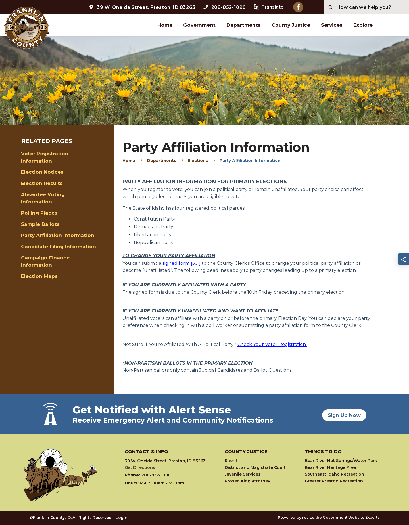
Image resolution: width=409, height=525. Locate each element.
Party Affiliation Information (57, 235)
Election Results (42, 183)
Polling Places (39, 213)
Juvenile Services (242, 474)
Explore (363, 25)
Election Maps (39, 276)
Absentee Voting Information (43, 198)
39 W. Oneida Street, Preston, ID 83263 (141, 7)
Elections (198, 160)
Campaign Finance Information (45, 261)
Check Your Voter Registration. (272, 344)
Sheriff (232, 460)
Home (164, 25)
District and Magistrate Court (255, 467)
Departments (243, 25)
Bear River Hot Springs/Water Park (341, 460)
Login (122, 517)
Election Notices (42, 172)
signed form (176, 263)
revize (308, 517)
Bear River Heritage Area (330, 467)
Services (332, 25)
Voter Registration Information (44, 157)
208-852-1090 (224, 7)
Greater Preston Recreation (334, 481)
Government (199, 25)
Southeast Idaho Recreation (334, 474)
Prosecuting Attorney (247, 481)
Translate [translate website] (269, 7)
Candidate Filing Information (58, 246)
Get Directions (140, 467)
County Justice (291, 25)
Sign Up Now (344, 414)
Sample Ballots (40, 224)
